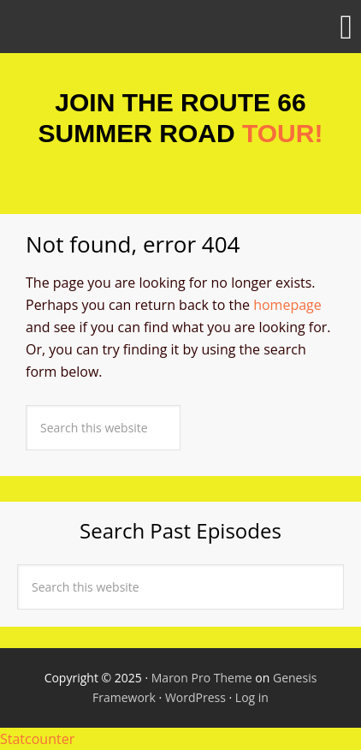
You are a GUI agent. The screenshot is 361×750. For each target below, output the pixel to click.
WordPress (195, 697)
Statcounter (37, 738)
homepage (287, 304)
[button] (180, 26)
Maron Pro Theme (201, 678)
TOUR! (282, 133)
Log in (252, 697)
